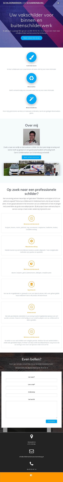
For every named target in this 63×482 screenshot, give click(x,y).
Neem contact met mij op (32, 38)
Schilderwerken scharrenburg (23, 3)
